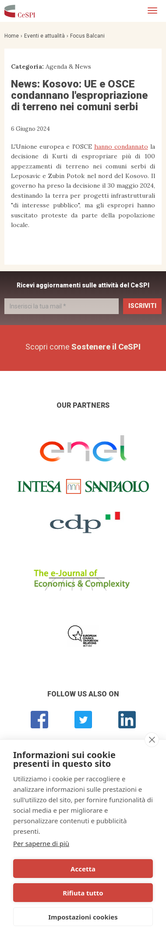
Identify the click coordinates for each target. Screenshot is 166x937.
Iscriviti (142, 305)
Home (11, 36)
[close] (152, 739)
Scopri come (83, 346)
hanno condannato (121, 146)
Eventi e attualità (44, 36)
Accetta (83, 868)
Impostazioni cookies (83, 917)
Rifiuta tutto (83, 892)
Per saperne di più (41, 843)
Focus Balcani (87, 36)
